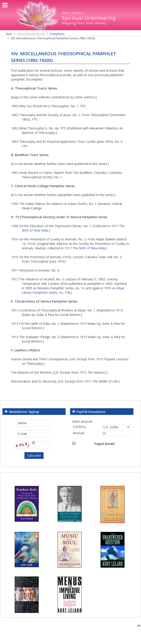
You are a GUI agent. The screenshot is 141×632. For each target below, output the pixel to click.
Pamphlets (57, 34)
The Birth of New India (89, 248)
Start (9, 34)
